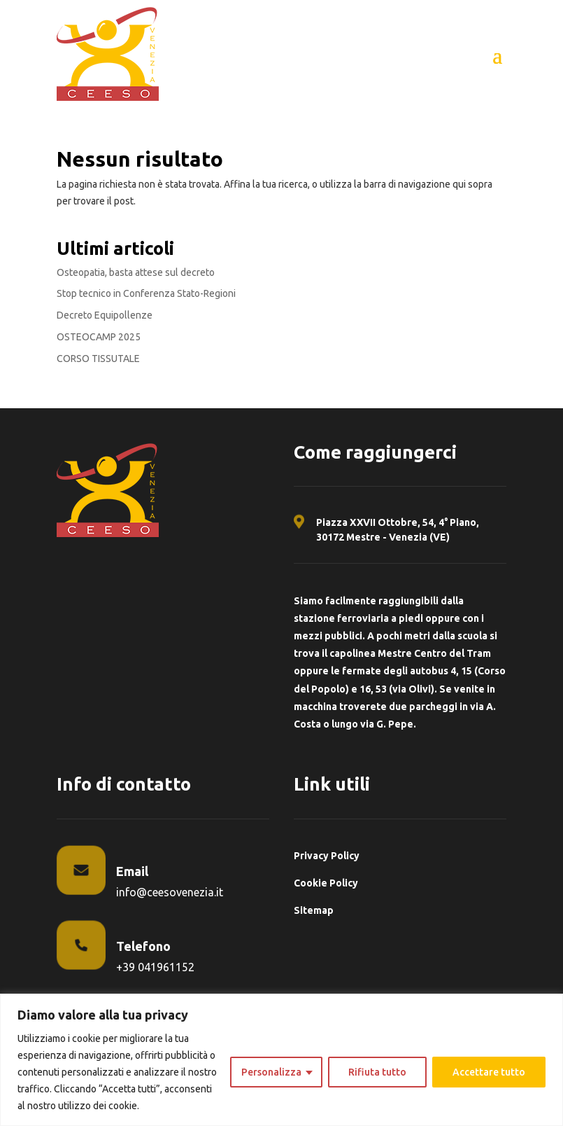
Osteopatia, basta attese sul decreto (136, 272)
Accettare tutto (488, 1072)
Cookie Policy (326, 883)
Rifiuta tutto (377, 1072)
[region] (281, 1060)
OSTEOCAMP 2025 (99, 336)
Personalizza (271, 1072)
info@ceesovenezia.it (169, 892)
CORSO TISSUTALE (98, 358)
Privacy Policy (326, 855)
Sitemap (314, 910)
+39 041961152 (155, 967)
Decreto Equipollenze (104, 315)
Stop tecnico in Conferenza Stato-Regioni (146, 293)
